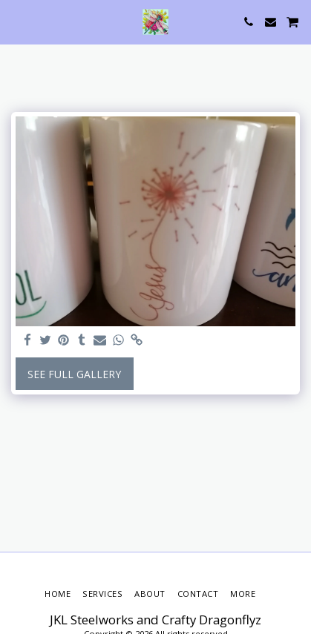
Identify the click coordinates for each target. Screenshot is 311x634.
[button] (16, 21)
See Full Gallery (74, 374)
